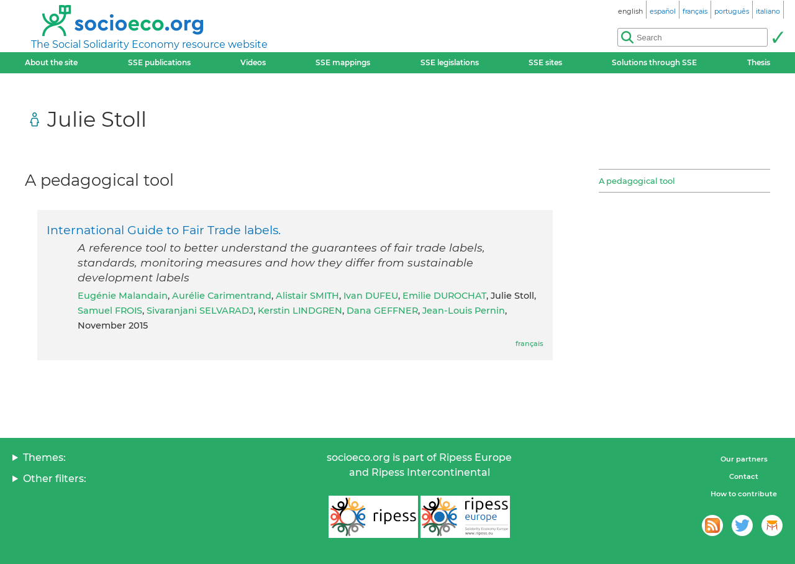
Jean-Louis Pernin (463, 310)
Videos (253, 62)
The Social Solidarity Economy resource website (149, 44)
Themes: (44, 457)
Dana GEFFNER (382, 310)
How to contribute (744, 493)
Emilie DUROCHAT (444, 295)
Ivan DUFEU (370, 295)
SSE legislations (449, 62)
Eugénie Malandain (123, 295)
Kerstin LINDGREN (300, 310)
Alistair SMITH (307, 295)
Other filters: (54, 478)
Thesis (758, 62)
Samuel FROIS (110, 310)
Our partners (744, 459)
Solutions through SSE (654, 62)
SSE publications (159, 62)
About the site (51, 62)
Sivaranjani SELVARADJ (200, 310)
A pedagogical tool (637, 181)
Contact (743, 476)
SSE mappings (343, 62)
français (529, 343)
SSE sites (545, 62)
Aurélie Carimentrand (221, 295)
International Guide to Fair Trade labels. (164, 229)
